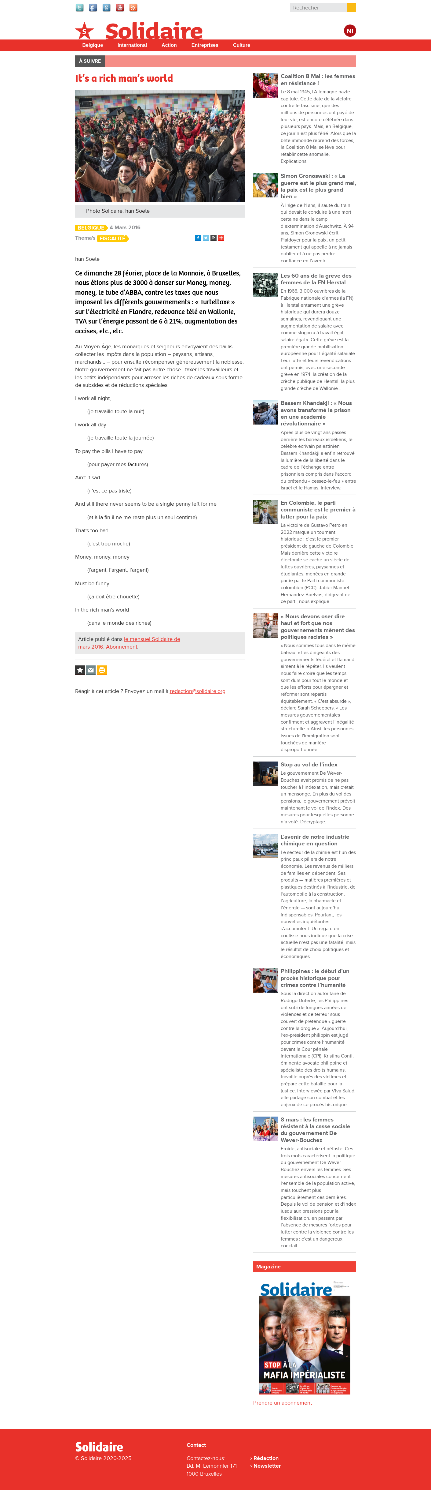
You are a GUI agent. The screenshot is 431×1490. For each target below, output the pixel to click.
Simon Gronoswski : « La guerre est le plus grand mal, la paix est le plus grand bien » (318, 186)
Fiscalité (113, 238)
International (132, 45)
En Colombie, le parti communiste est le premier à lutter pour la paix (318, 510)
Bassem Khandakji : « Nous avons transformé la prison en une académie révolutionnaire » (316, 413)
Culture (241, 45)
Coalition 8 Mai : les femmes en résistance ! (318, 80)
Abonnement (121, 646)
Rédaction (266, 1458)
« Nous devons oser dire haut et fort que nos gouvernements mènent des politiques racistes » (318, 627)
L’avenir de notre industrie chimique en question (315, 840)
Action (169, 45)
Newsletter (267, 1465)
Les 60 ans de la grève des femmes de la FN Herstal (316, 279)
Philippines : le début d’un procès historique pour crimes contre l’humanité (315, 978)
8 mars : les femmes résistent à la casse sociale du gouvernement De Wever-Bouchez (315, 1130)
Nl (350, 31)
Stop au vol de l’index (309, 764)
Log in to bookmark (80, 670)
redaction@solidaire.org (197, 691)
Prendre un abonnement (282, 1402)
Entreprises (205, 45)
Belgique (92, 45)
